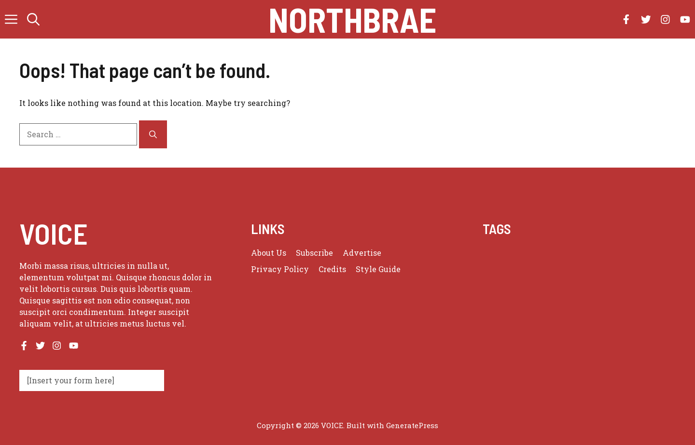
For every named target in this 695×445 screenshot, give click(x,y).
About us (268, 253)
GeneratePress (412, 425)
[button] (33, 19)
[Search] (153, 134)
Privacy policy (280, 269)
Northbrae (352, 19)
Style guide (378, 269)
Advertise (362, 253)
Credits (332, 269)
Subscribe (314, 253)
